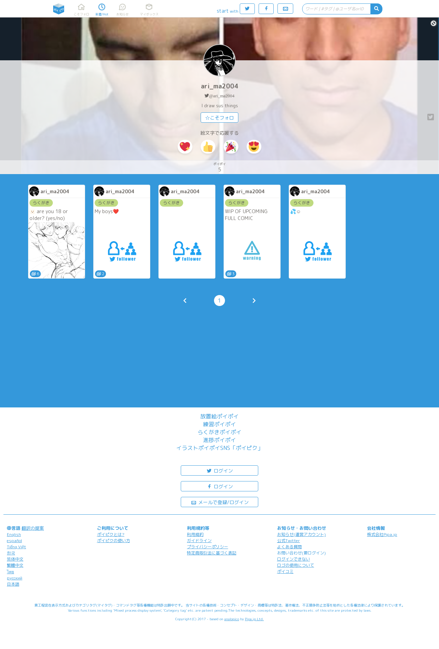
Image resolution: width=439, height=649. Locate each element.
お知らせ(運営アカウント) (301, 534)
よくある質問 (289, 547)
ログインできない (293, 559)
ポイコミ (285, 571)
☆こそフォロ (219, 117)
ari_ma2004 (219, 86)
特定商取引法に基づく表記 (211, 553)
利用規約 (195, 534)
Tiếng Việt (16, 547)
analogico (231, 618)
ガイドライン (199, 540)
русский (14, 578)
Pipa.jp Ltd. (254, 618)
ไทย (10, 572)
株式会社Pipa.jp (382, 534)
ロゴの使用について (295, 565)
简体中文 (15, 559)
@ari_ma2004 (221, 96)
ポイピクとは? (110, 534)
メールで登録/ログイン (220, 502)
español (14, 540)
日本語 (13, 584)
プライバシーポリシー (207, 547)
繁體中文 (15, 565)
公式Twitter (288, 540)
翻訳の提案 (33, 528)
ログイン (219, 470)
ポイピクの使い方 (113, 540)
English (14, 534)
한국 (11, 553)
